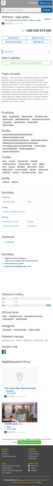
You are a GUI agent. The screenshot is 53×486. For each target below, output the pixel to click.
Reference (5, 454)
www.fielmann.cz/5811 (11, 222)
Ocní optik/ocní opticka (33, 316)
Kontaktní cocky (15, 316)
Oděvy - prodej (34, 20)
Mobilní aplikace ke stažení (11, 466)
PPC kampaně (33, 456)
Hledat (46, 10)
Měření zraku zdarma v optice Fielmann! (26, 63)
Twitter (32, 468)
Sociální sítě (32, 459)
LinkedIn (32, 470)
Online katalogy (33, 454)
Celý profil (8, 51)
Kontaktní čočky (21, 20)
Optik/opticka (8, 319)
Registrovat (45, 3)
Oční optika (9, 20)
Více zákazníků (6, 473)
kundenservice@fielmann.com (14, 212)
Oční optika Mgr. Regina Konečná (20, 388)
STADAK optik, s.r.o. (13, 424)
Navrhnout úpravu (13, 42)
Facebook (9, 242)
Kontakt (4, 451)
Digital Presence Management (12, 470)
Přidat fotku (38, 38)
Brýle (5, 316)
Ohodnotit (14, 38)
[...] (23, 10)
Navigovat (38, 42)
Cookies (38, 482)
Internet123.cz (33, 451)
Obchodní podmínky (9, 456)
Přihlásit (33, 3)
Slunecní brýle (21, 319)
